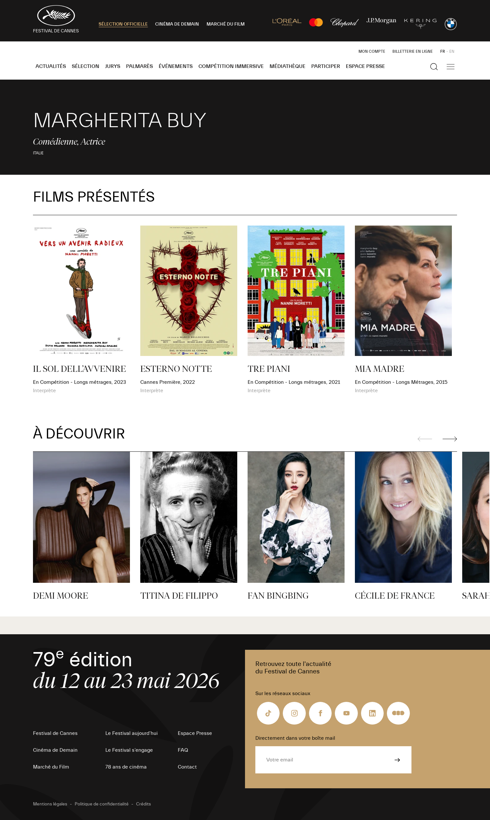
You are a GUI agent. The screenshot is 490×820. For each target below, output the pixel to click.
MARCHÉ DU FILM (226, 24)
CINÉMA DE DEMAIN (177, 24)
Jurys (112, 66)
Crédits (143, 804)
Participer (325, 66)
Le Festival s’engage (129, 750)
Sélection (85, 66)
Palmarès (139, 66)
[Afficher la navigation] (450, 67)
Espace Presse (365, 66)
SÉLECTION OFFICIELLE (123, 24)
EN (451, 51)
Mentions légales (50, 804)
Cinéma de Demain (55, 750)
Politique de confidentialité (102, 804)
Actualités (51, 66)
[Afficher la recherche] (434, 66)
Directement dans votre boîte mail (295, 738)
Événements (176, 66)
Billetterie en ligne (412, 51)
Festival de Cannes (55, 733)
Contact (187, 767)
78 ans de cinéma (126, 767)
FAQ (183, 750)
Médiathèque (287, 66)
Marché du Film (51, 767)
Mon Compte (371, 51)
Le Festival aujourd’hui (131, 733)
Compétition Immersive (231, 66)
